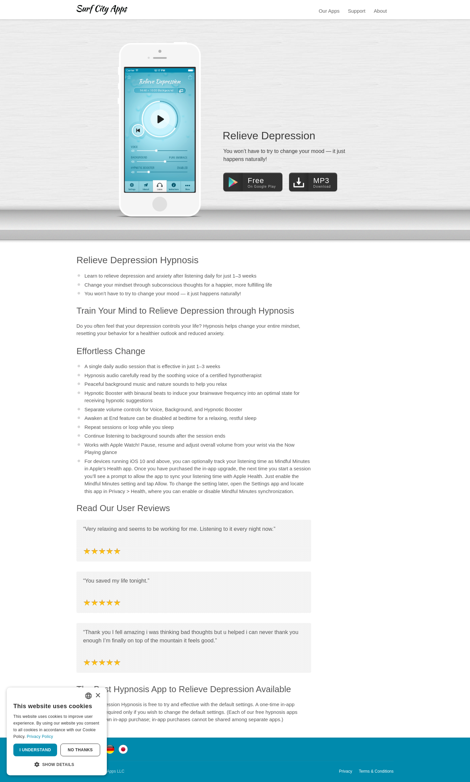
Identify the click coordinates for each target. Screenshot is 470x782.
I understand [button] (35, 750)
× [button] (97, 695)
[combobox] (88, 695)
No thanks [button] (80, 750)
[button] (56, 765)
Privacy (345, 771)
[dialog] (57, 731)
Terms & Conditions (376, 771)
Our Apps (329, 11)
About (380, 11)
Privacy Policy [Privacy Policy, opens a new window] (40, 736)
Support (357, 11)
